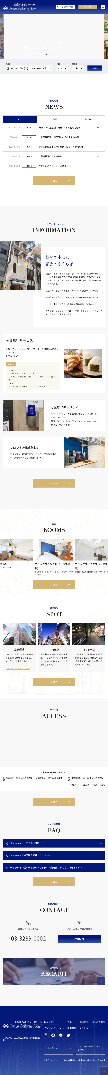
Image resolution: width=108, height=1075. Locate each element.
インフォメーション (54, 1028)
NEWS (54, 119)
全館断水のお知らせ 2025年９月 (55, 165)
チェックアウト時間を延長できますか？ (28, 855)
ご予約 (88, 7)
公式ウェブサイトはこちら (18, 668)
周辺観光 (83, 1021)
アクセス (83, 1028)
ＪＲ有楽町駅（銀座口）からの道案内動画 (59, 137)
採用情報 (71, 1028)
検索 (95, 68)
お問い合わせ (51, 1048)
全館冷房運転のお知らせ (50, 156)
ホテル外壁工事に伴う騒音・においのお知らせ (61, 146)
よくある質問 (98, 1021)
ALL (20, 119)
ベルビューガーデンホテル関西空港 (88, 1048)
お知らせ (48, 1021)
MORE (54, 180)
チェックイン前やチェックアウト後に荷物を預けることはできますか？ (44, 867)
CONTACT (79, 939)
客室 (69, 1021)
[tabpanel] (54, 36)
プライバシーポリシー (52, 1060)
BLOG (88, 119)
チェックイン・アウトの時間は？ (25, 843)
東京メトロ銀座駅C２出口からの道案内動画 (59, 127)
